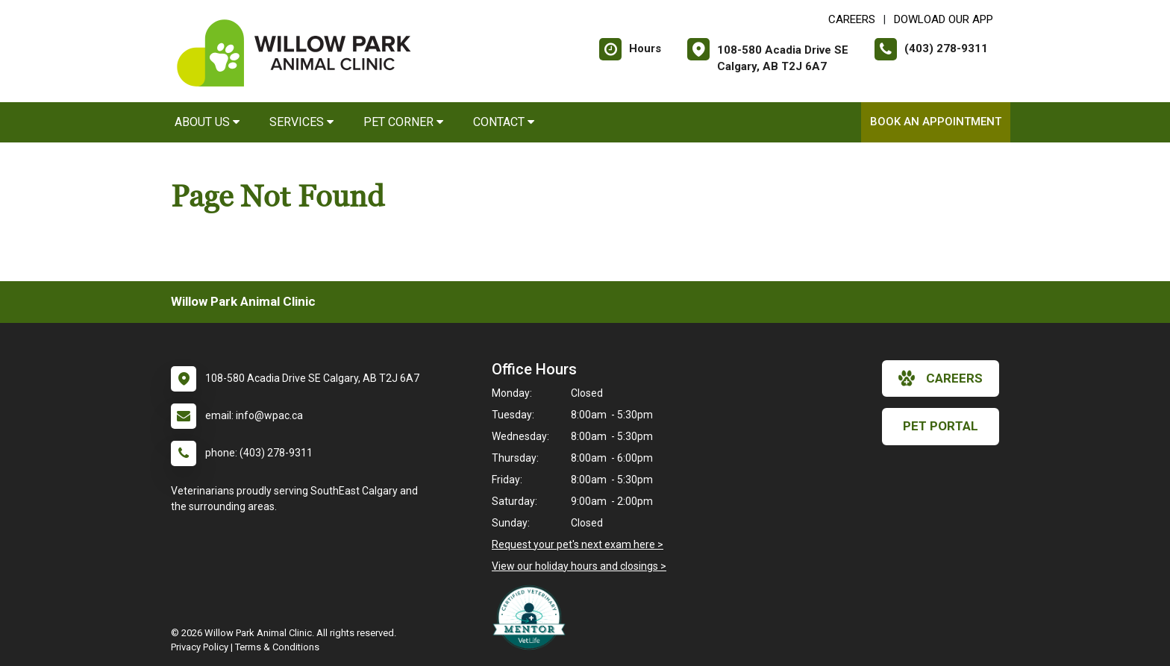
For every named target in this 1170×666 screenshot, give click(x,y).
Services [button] (301, 122)
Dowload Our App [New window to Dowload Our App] (943, 19)
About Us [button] (207, 122)
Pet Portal (940, 425)
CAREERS (851, 19)
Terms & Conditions (277, 647)
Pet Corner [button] (403, 122)
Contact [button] (503, 122)
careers (940, 378)
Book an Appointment (935, 121)
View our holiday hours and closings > (579, 566)
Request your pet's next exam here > (577, 544)
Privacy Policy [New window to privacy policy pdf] (199, 647)
